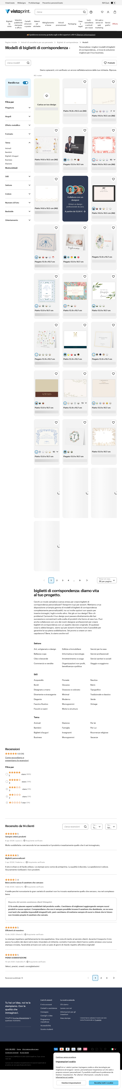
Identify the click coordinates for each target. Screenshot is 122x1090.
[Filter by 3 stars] (7, 782)
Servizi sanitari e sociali (100, 652)
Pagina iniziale (11, 42)
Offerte (115, 24)
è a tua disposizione (21, 1011)
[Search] (85, 820)
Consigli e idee (46, 1009)
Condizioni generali (11, 1046)
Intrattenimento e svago (73, 652)
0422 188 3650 (10, 1042)
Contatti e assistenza (49, 1001)
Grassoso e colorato (71, 683)
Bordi (36, 678)
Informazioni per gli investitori (68, 1006)
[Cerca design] (28, 62)
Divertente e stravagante (45, 688)
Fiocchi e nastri (41, 702)
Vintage (93, 697)
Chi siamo (64, 998)
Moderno (66, 692)
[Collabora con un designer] (75, 192)
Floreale (65, 673)
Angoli (8, 109)
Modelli (85, 42)
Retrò (92, 678)
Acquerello (39, 673)
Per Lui (93, 721)
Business (38, 730)
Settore (8, 178)
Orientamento (11, 213)
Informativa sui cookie (64, 1077)
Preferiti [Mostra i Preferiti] (109, 62)
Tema (7, 136)
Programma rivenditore (45, 1014)
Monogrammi (68, 697)
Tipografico (95, 683)
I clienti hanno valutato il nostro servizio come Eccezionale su (93, 1012)
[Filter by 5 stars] (7, 767)
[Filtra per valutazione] (96, 820)
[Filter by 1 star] (7, 796)
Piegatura (9, 101)
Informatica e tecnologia (73, 647)
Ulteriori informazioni (85, 34)
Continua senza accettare (66, 1057)
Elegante (38, 692)
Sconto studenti (47, 1023)
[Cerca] (84, 12)
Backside (9, 204)
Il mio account (46, 998)
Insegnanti (67, 726)
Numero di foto (12, 196)
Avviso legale (24, 1046)
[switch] (110, 2)
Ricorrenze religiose (99, 726)
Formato (9, 127)
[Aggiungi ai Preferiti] (84, 75)
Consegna (44, 1005)
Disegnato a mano (42, 683)
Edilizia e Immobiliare (71, 642)
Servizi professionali (99, 647)
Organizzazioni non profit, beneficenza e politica (74, 658)
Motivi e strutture (70, 702)
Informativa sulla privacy (30, 1042)
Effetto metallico (12, 118)
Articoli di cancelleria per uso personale (37, 42)
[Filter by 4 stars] (7, 775)
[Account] (108, 12)
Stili (7, 169)
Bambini (37, 721)
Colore (8, 187)
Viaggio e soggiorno (99, 657)
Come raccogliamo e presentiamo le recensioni (17, 752)
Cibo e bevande (41, 652)
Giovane (66, 678)
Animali (37, 716)
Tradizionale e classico (100, 688)
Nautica (93, 673)
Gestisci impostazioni (71, 1083)
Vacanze (94, 730)
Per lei (93, 716)
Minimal (65, 688)
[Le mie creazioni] (96, 12)
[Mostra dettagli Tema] (11, 161)
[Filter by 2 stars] (7, 790)
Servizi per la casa (98, 642)
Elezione (66, 716)
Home (19, 1042)
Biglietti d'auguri (41, 726)
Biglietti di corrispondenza (67, 42)
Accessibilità (46, 1019)
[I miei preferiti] (102, 12)
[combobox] (59, 12)
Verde (93, 692)
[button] (44, 573)
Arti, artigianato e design (45, 642)
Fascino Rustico (41, 697)
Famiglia (66, 721)
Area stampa (65, 1011)
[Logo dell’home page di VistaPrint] (17, 11)
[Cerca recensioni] (73, 820)
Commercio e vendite (43, 657)
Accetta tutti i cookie (103, 1083)
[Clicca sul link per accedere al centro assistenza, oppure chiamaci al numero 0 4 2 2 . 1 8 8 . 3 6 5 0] (91, 12)
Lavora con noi (66, 1001)
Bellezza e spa (40, 647)
